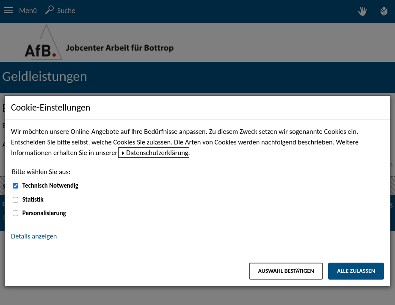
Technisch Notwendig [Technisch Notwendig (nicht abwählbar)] (50, 185)
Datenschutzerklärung (157, 152)
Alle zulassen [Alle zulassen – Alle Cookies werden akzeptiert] (356, 270)
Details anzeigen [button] (34, 236)
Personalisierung (44, 213)
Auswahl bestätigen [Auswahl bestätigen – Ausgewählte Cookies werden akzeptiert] (286, 270)
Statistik (33, 199)
